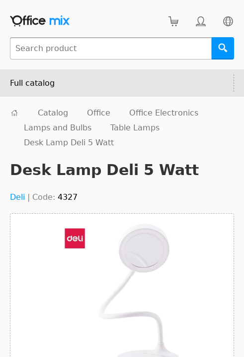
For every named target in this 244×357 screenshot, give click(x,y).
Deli (17, 197)
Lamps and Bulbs (57, 127)
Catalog (53, 113)
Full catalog (32, 83)
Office (98, 113)
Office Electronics (163, 113)
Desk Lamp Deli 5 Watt (69, 142)
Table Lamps (135, 127)
